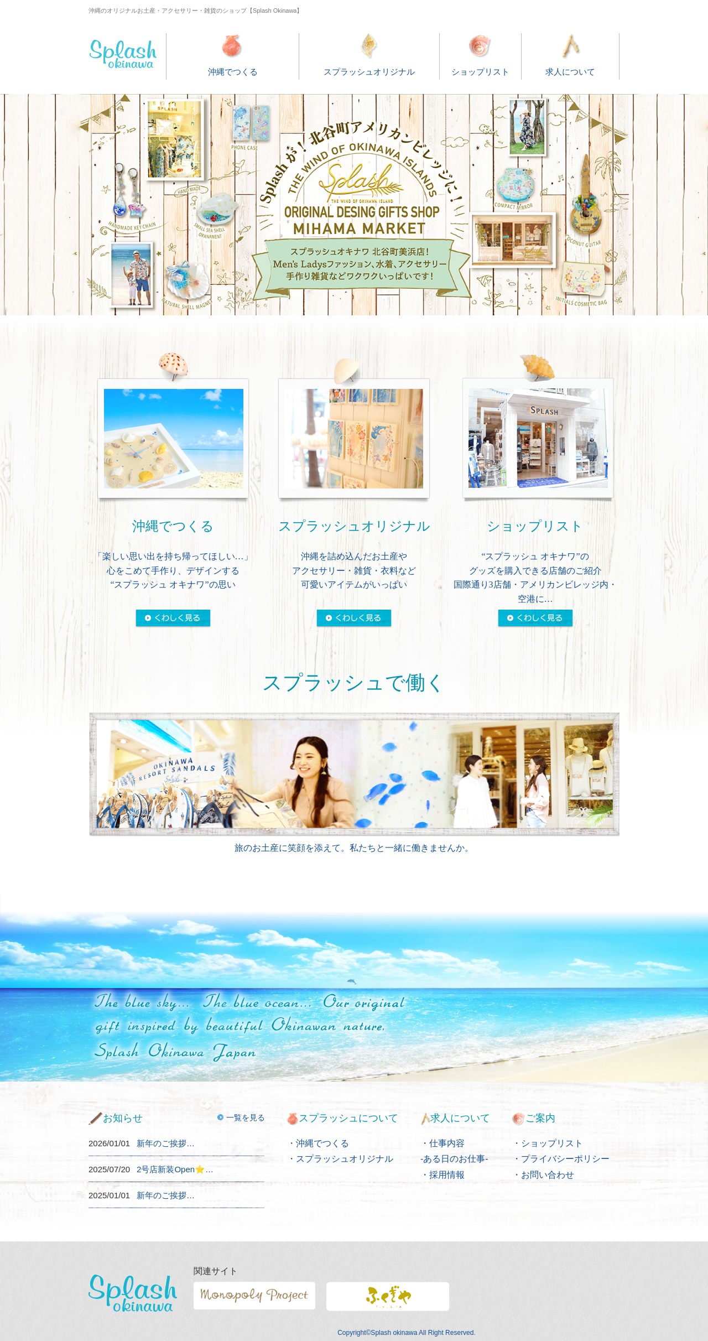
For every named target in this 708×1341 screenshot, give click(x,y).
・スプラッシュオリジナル (340, 1158)
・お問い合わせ (543, 1174)
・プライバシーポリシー (561, 1158)
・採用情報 (442, 1174)
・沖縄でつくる (318, 1143)
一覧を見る (241, 1117)
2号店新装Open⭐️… (175, 1169)
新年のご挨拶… (166, 1143)
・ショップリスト (547, 1143)
